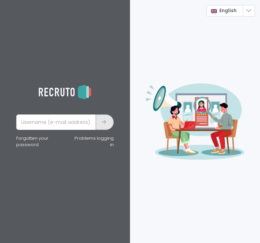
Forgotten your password (32, 141)
